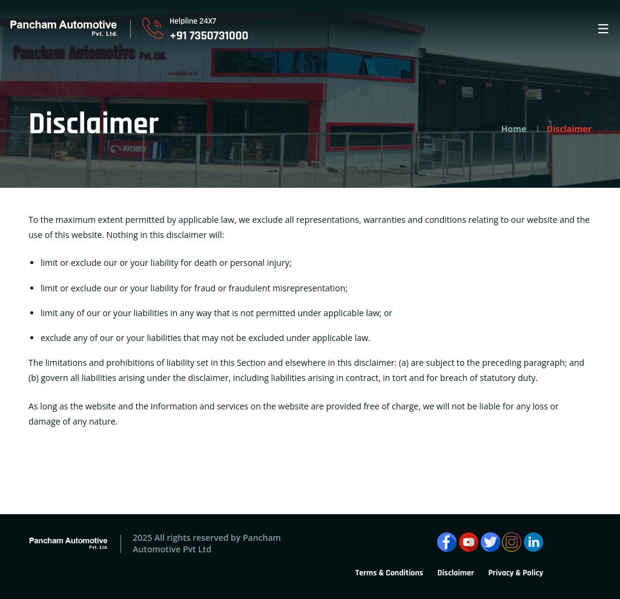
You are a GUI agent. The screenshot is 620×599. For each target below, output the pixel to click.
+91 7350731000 (209, 36)
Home (513, 128)
